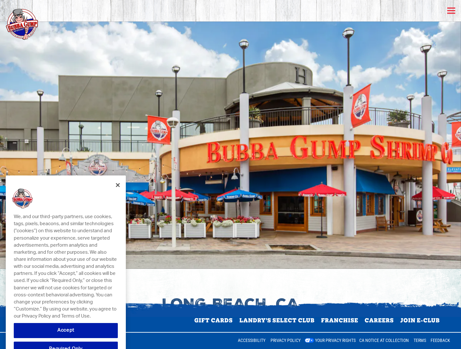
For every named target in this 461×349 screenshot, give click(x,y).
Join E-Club (420, 320)
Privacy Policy (286, 340)
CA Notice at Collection (384, 340)
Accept (65, 336)
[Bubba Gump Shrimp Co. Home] (37, 21)
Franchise (339, 320)
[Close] (118, 191)
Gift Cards (213, 320)
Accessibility (251, 340)
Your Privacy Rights (335, 340)
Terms (420, 340)
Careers (379, 320)
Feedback (440, 340)
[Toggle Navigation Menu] (451, 11)
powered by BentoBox (33, 340)
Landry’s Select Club (277, 320)
